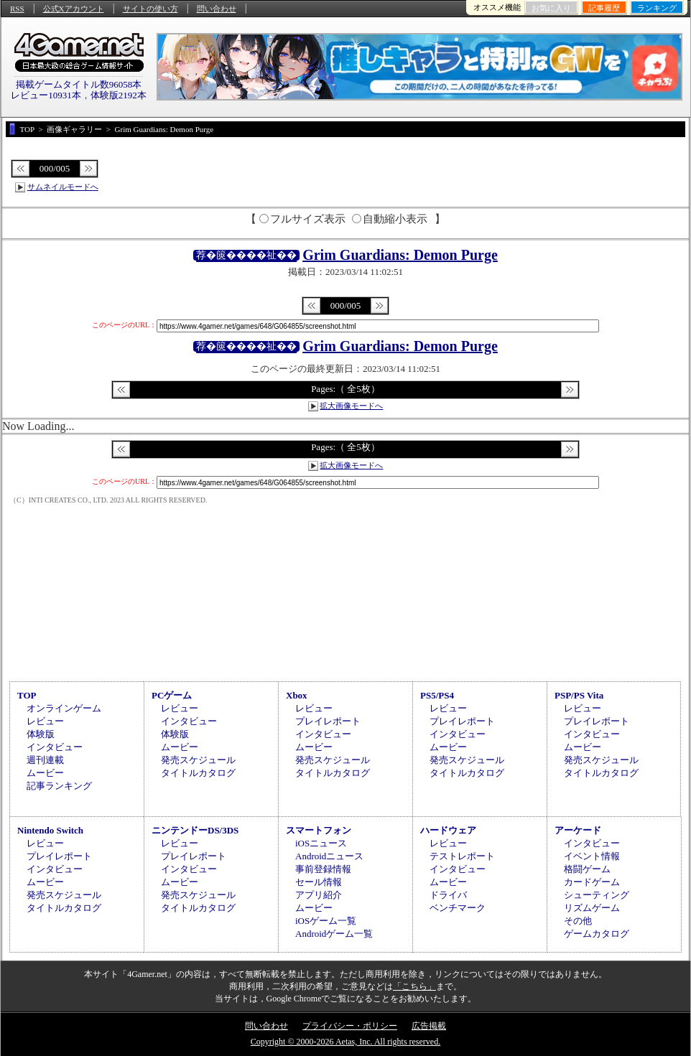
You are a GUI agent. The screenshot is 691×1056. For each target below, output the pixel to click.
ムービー (45, 772)
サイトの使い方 (150, 8)
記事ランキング (59, 785)
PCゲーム (172, 695)
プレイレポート (328, 721)
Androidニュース (329, 856)
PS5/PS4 (437, 695)
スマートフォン (318, 830)
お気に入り (551, 8)
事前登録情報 (323, 869)
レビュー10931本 (46, 95)
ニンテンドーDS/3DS (195, 830)
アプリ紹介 (318, 894)
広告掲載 (429, 1026)
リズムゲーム (592, 907)
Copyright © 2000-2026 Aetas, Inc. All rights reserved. (345, 1042)
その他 (578, 920)
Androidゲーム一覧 (334, 933)
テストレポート (462, 856)
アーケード (578, 830)
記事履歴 (604, 8)
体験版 (41, 734)
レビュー (45, 721)
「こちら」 (414, 986)
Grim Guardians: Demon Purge (400, 255)
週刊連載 (45, 759)
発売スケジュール (198, 759)
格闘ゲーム (587, 869)
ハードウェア (448, 830)
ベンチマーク (458, 907)
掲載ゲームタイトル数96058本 (79, 84)
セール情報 (318, 882)
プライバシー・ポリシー (349, 1026)
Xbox (296, 695)
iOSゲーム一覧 (325, 920)
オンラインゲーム (64, 708)
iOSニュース (321, 843)
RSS (17, 8)
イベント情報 (592, 856)
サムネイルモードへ (62, 186)
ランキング (657, 8)
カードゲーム (592, 882)
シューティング (596, 894)
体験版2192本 (119, 95)
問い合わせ (216, 8)
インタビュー (55, 747)
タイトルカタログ (198, 772)
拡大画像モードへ (351, 405)
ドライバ (448, 894)
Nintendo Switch (50, 830)
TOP (27, 695)
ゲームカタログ (596, 933)
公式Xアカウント (73, 8)
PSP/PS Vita (579, 695)
